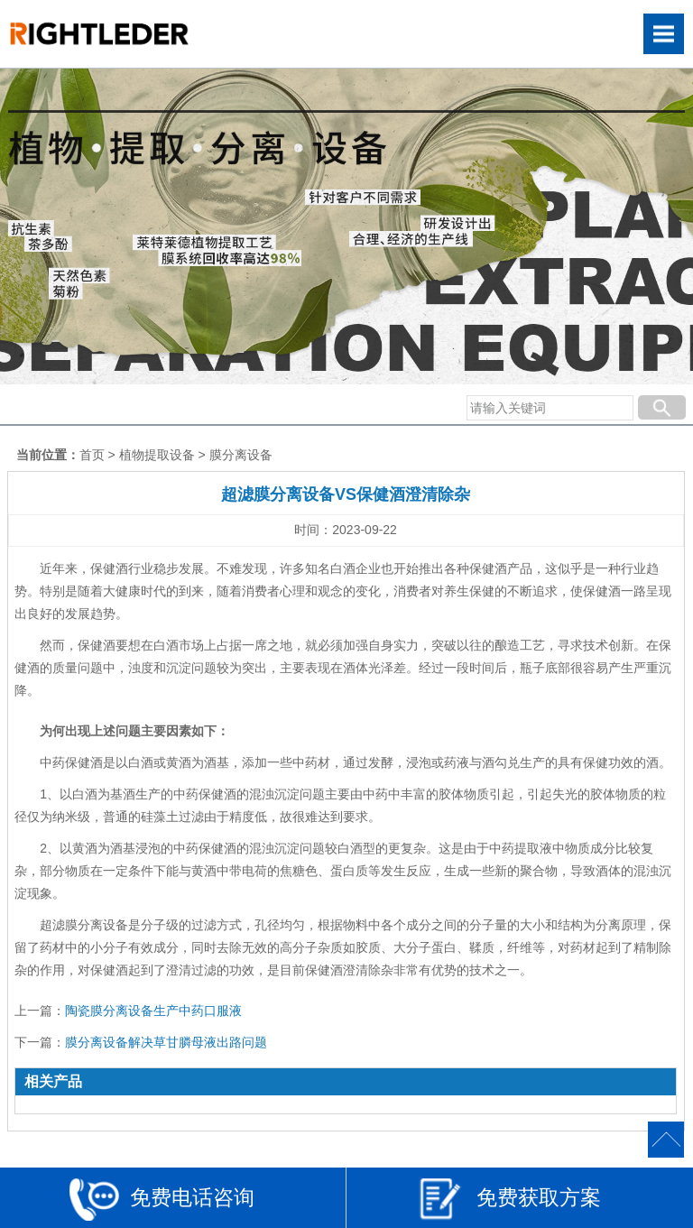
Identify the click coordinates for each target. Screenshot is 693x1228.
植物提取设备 (157, 455)
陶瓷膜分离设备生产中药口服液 (153, 1010)
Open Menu (663, 34)
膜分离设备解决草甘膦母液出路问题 (166, 1042)
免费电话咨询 (161, 1199)
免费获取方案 (509, 1200)
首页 (92, 455)
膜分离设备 (241, 455)
